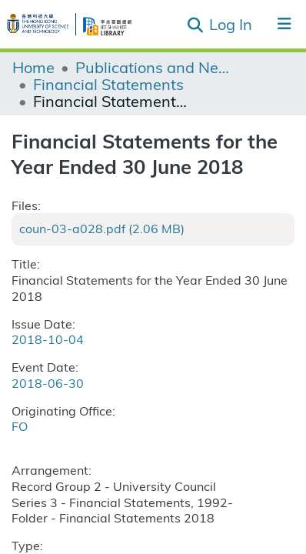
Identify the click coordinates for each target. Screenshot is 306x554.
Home (33, 66)
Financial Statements (108, 83)
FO (20, 426)
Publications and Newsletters (152, 66)
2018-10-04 (48, 339)
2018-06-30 (48, 383)
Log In (231, 23)
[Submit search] (195, 24)
